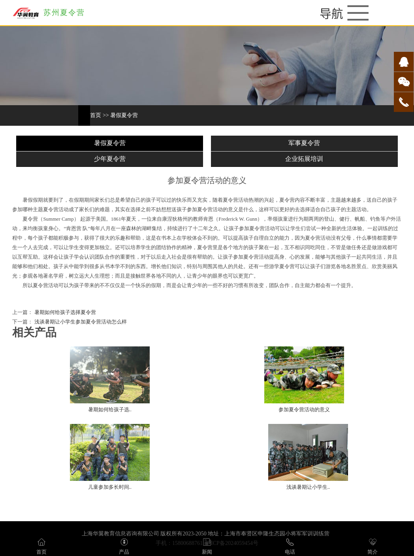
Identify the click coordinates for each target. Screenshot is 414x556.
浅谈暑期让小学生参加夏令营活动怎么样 (79, 322)
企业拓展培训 (304, 158)
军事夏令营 (304, 143)
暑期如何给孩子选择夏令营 (64, 312)
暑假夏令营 (124, 115)
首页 (95, 115)
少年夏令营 (110, 158)
